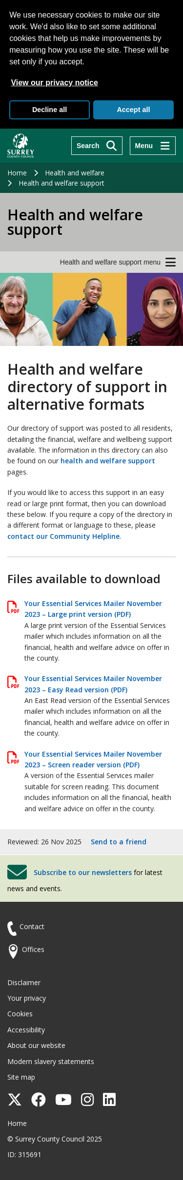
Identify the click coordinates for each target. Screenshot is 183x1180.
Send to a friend (118, 841)
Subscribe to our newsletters (83, 872)
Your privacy (26, 998)
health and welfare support (108, 460)
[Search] (96, 145)
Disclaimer (24, 982)
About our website (36, 1045)
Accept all (133, 110)
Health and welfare (74, 172)
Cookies (20, 1013)
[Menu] (153, 145)
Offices (33, 949)
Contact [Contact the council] (32, 926)
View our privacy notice (54, 82)
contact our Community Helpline (63, 536)
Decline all (49, 110)
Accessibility (26, 1029)
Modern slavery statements (50, 1061)
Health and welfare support (61, 183)
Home (17, 172)
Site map (21, 1077)
